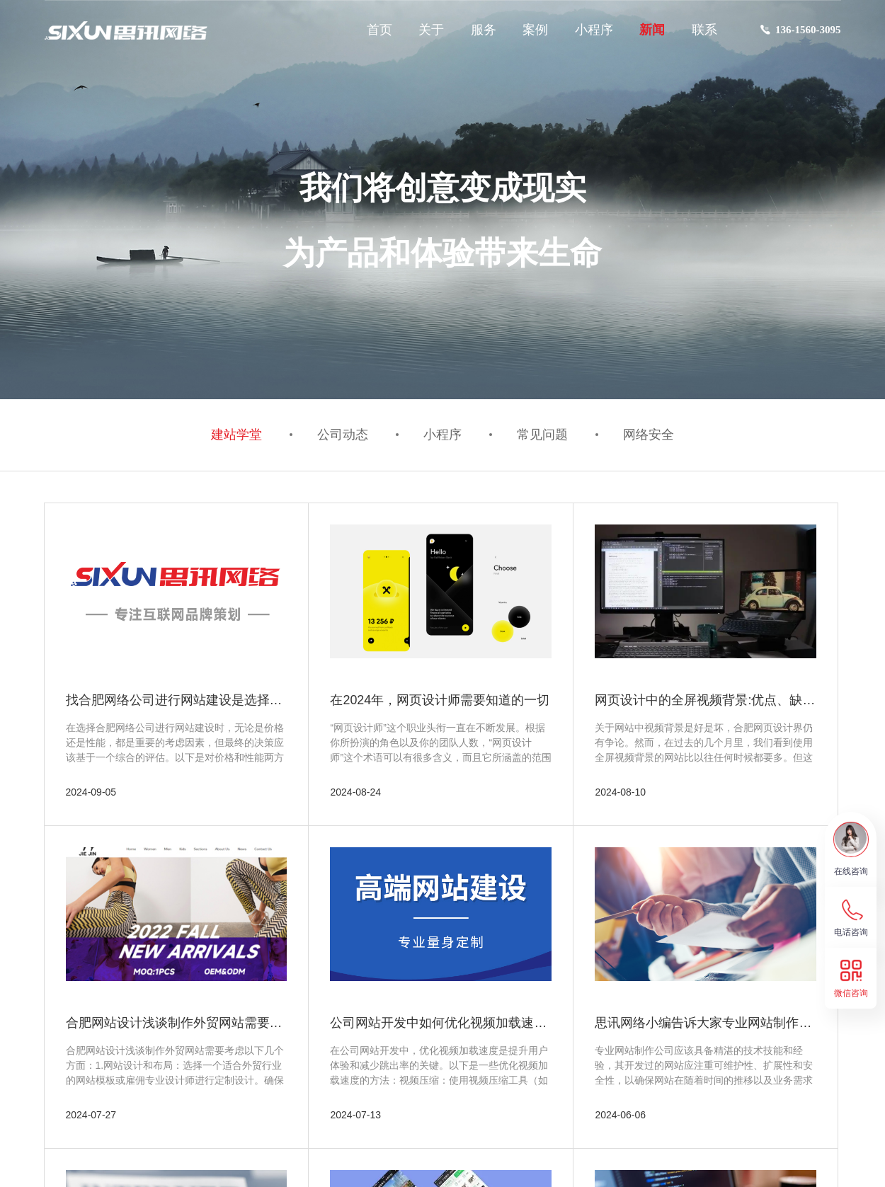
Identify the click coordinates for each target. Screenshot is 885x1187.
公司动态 (345, 435)
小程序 (594, 30)
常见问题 (540, 435)
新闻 (652, 30)
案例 (535, 30)
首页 (379, 30)
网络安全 (644, 435)
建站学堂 (242, 435)
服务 (483, 30)
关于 (431, 30)
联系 (704, 30)
